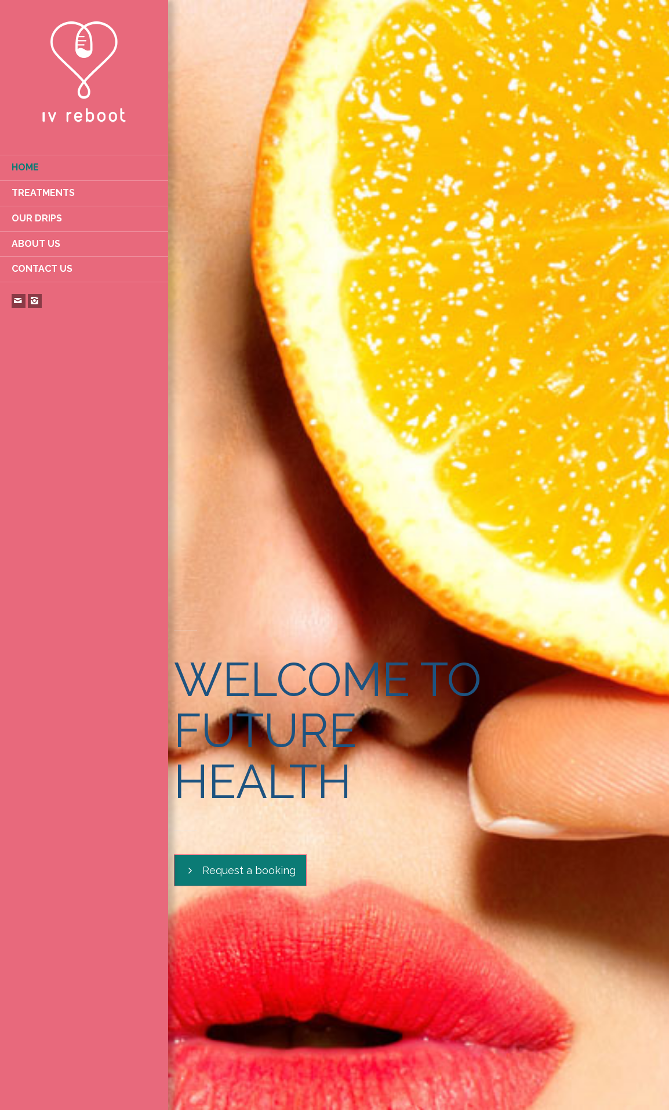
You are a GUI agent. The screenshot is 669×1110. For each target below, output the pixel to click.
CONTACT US (42, 268)
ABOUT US (36, 243)
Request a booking (240, 870)
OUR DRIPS (37, 218)
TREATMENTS (43, 192)
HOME (25, 167)
